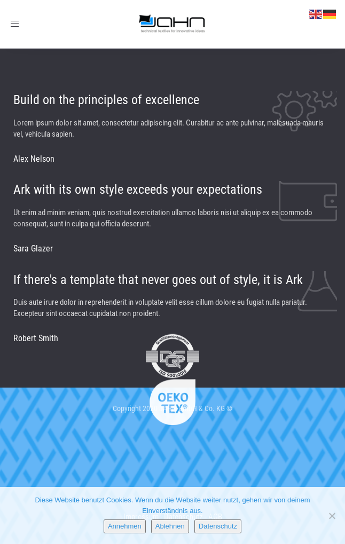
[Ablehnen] (331, 515)
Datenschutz (218, 526)
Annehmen (125, 526)
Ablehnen (170, 526)
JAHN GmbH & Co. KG (192, 408)
